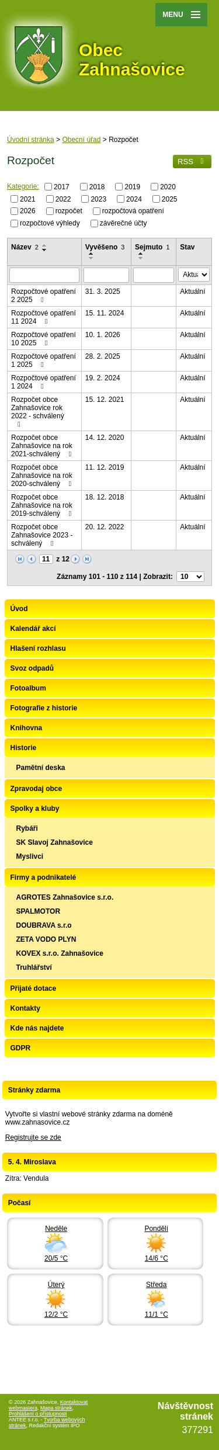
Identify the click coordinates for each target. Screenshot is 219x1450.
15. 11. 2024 (104, 313)
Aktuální (192, 291)
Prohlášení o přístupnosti (38, 1414)
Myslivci (30, 856)
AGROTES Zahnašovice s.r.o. (65, 897)
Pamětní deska (40, 768)
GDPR (21, 1048)
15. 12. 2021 (104, 400)
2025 (170, 199)
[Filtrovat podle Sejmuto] (153, 275)
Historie (24, 748)
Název (25, 247)
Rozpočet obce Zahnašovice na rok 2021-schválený (42, 445)
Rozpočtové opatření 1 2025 (43, 360)
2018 (97, 187)
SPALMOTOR (38, 911)
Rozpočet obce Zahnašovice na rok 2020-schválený (42, 475)
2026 (28, 211)
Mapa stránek (56, 1408)
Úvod (19, 609)
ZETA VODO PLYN (46, 939)
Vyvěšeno (105, 247)
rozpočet (68, 211)
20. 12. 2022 (104, 527)
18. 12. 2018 (104, 497)
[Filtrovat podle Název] (44, 275)
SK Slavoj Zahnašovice (54, 842)
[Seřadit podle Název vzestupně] (45, 245)
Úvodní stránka (30, 140)
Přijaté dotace (34, 988)
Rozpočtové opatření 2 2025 (43, 295)
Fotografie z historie (44, 708)
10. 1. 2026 (102, 335)
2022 (63, 199)
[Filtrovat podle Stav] (194, 275)
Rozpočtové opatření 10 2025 (43, 339)
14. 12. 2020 (104, 437)
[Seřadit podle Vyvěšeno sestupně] (91, 258)
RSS (192, 161)
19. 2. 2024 (102, 378)
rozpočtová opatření (133, 211)
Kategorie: (23, 186)
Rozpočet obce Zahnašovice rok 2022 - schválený (37, 412)
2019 (132, 187)
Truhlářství (34, 967)
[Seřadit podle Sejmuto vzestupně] (141, 253)
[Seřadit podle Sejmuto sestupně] (141, 258)
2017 (61, 187)
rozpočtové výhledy (50, 223)
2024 (134, 199)
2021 (28, 199)
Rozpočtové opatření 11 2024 (43, 317)
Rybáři (27, 828)
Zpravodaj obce (36, 789)
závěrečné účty (123, 223)
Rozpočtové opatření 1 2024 (43, 382)
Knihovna (27, 728)
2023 (98, 199)
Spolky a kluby (35, 808)
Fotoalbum (28, 688)
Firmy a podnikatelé (44, 877)
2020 (168, 187)
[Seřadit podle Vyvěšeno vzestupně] (91, 253)
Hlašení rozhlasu (38, 648)
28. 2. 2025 (102, 356)
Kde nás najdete (37, 1028)
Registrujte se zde (33, 1137)
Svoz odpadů (32, 668)
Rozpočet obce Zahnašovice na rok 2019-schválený (42, 505)
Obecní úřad (81, 140)
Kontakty (25, 1008)
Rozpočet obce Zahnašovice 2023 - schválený (41, 535)
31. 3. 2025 (102, 291)
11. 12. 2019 (104, 467)
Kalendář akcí (33, 629)
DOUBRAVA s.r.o (44, 925)
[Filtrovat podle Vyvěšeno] (106, 275)
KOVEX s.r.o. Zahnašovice (59, 953)
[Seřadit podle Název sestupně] (45, 250)
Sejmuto (152, 247)
